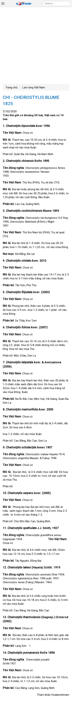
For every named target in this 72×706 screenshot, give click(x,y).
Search (67, 3)
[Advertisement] (36, 45)
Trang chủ (11, 87)
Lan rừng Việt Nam (33, 87)
